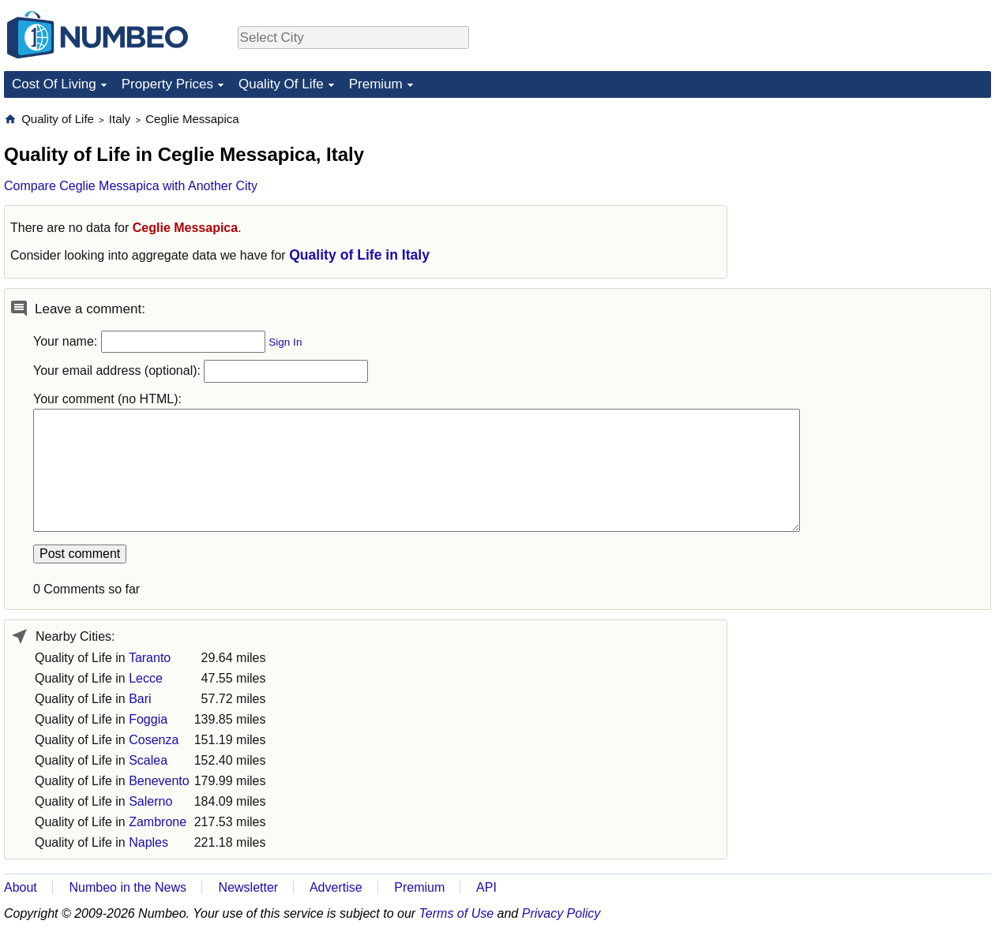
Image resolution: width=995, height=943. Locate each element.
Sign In (285, 342)
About (20, 887)
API (486, 887)
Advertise (336, 887)
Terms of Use (456, 913)
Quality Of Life (281, 84)
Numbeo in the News (127, 887)
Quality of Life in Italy (359, 255)
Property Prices (167, 84)
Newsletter (249, 887)
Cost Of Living (54, 84)
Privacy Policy (561, 913)
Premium (376, 84)
